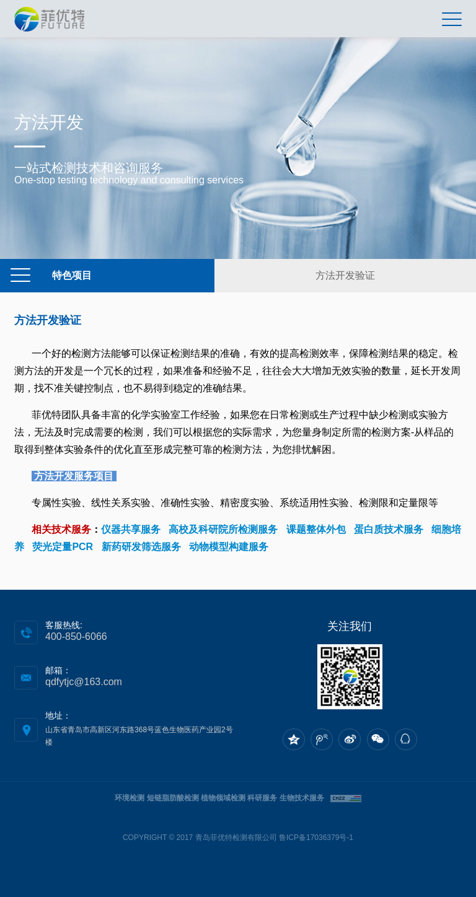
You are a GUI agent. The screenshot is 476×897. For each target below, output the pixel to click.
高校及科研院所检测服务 (223, 529)
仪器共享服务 (131, 529)
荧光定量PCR (62, 546)
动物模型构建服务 (228, 546)
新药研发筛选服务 (141, 546)
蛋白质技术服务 (388, 529)
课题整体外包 (316, 529)
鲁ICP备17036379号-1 (316, 837)
